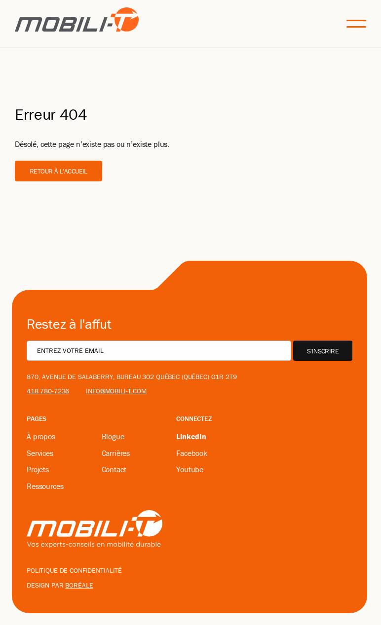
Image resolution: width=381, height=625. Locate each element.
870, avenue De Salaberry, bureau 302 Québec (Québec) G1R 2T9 (132, 376)
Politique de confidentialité (74, 570)
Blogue (113, 436)
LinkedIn (191, 436)
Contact (114, 469)
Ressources (45, 486)
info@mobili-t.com (116, 390)
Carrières (116, 453)
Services (40, 453)
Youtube (189, 469)
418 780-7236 (48, 390)
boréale (79, 585)
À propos (41, 436)
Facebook (191, 453)
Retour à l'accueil (58, 171)
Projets (38, 469)
